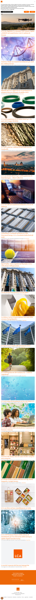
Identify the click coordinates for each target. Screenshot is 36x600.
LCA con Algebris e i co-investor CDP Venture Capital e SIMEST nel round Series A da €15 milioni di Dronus (17, 33)
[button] (35, 1)
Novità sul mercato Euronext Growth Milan (14, 292)
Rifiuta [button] (26, 11)
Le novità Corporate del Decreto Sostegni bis (15, 565)
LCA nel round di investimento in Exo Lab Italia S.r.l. (17, 401)
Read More (32, 36)
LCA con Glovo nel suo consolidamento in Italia (16, 508)
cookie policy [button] (12, 9)
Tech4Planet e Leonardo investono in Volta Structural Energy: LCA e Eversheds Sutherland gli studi (17, 235)
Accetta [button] (32, 11)
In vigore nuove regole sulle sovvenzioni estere (15, 346)
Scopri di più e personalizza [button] (7, 11)
